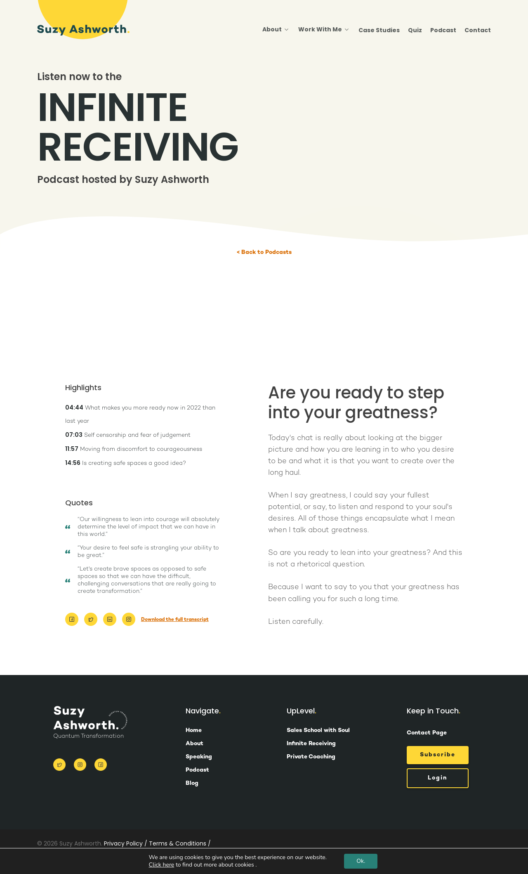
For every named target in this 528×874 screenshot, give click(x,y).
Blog (192, 783)
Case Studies (379, 30)
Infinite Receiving (311, 744)
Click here (161, 865)
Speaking (199, 757)
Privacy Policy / (125, 843)
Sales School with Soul (318, 731)
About (275, 29)
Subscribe (437, 755)
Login (437, 778)
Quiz (415, 30)
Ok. (360, 861)
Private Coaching (311, 757)
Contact (477, 30)
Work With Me (323, 29)
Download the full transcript (175, 620)
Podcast (443, 30)
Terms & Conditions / (180, 843)
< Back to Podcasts (264, 253)
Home (194, 731)
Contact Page (427, 733)
